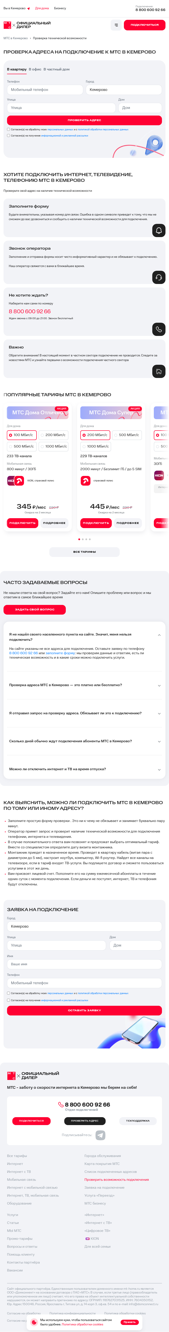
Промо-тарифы (19, 1239)
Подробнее (54, 523)
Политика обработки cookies (125, 1313)
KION (92, 1239)
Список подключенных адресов (110, 1172)
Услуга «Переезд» (99, 1196)
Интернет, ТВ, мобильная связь (33, 1196)
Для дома (42, 8)
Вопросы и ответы (22, 1247)
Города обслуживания (102, 1156)
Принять (130, 1322)
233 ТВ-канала (19, 456)
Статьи (13, 1223)
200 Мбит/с (55, 435)
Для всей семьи (97, 1247)
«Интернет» (94, 1215)
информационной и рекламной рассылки (64, 135)
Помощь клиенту (21, 1255)
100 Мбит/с (23, 435)
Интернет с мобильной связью (32, 1188)
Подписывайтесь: (83, 1135)
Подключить (22, 523)
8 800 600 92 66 (150, 10)
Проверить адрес (84, 120)
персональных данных (60, 129)
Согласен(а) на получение (49, 135)
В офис (35, 69)
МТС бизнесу (95, 1203)
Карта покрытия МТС (102, 1164)
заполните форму (60, 653)
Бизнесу (60, 8)
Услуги (12, 1215)
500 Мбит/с (24, 446)
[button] (79, 539)
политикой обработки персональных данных (103, 129)
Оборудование (19, 1203)
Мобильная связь (21, 1180)
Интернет (15, 1164)
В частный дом (57, 69)
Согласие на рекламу (22, 1321)
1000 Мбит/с (56, 446)
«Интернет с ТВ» (98, 1223)
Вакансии (15, 1270)
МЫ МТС (14, 1231)
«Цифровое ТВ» (97, 1231)
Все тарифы (17, 1156)
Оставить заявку (84, 1010)
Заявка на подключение (104, 1188)
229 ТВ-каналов (93, 456)
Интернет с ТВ (19, 1172)
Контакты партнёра (23, 1262)
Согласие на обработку (24, 1313)
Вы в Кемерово (17, 8)
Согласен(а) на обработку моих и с (70, 129)
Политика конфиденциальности (73, 1313)
